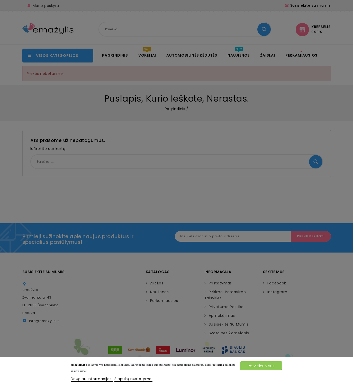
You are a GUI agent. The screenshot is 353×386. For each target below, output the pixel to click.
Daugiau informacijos (92, 378)
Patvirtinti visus (261, 366)
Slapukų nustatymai (133, 378)
